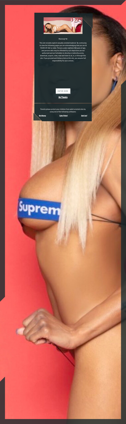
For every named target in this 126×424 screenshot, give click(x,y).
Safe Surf (84, 116)
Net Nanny (42, 116)
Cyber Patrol (63, 116)
